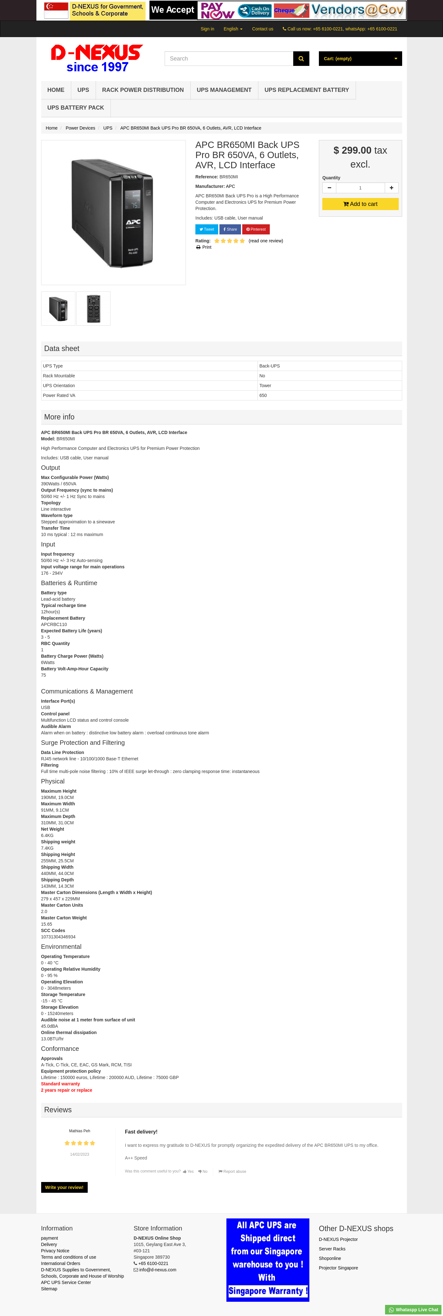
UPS (83, 90)
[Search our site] (229, 58)
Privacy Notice (55, 1250)
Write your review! (64, 1187)
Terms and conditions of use (68, 1257)
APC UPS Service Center (66, 1282)
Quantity (331, 177)
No (203, 1171)
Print (203, 247)
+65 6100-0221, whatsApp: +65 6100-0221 (355, 28)
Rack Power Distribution (143, 90)
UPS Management (224, 90)
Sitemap (49, 1288)
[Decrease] (329, 187)
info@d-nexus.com (157, 1269)
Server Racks (332, 1248)
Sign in (207, 28)
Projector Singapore (338, 1267)
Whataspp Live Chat (413, 1310)
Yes (188, 1171)
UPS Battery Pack (75, 108)
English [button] (233, 28)
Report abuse (232, 1171)
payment (49, 1238)
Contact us (262, 28)
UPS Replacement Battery (307, 90)
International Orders (60, 1263)
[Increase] (392, 187)
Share (230, 229)
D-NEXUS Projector (338, 1239)
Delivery (49, 1244)
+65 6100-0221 (153, 1263)
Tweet (206, 229)
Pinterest (256, 229)
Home (56, 90)
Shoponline (330, 1258)
